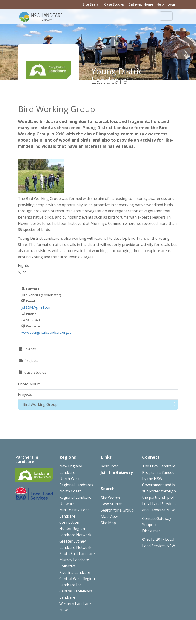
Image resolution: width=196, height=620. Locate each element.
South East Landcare (77, 553)
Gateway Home (140, 4)
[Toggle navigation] (166, 16)
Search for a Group (117, 510)
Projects (25, 394)
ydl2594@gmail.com (36, 307)
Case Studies (114, 4)
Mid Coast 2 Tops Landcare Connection (74, 516)
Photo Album (29, 384)
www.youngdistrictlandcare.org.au (46, 332)
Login (171, 4)
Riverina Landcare (74, 572)
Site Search (92, 4)
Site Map (108, 522)
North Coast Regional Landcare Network (75, 497)
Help (160, 4)
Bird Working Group (40, 404)
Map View (109, 516)
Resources (110, 466)
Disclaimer (151, 530)
